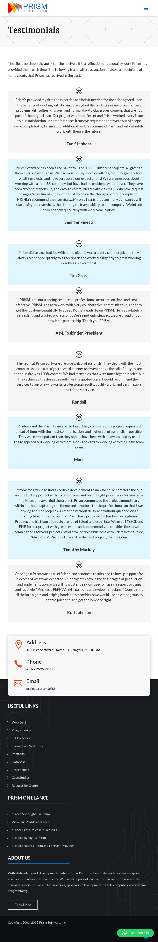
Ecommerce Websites (27, 746)
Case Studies (21, 777)
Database (19, 762)
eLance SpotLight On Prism (31, 814)
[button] (135, 933)
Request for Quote (25, 785)
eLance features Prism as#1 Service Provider (43, 845)
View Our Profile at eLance (30, 822)
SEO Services (21, 738)
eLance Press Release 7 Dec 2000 (35, 830)
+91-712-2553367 (39, 669)
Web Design (20, 722)
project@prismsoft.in (41, 688)
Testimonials (21, 770)
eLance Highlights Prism (29, 837)
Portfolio (18, 754)
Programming (21, 730)
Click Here (22, 904)
